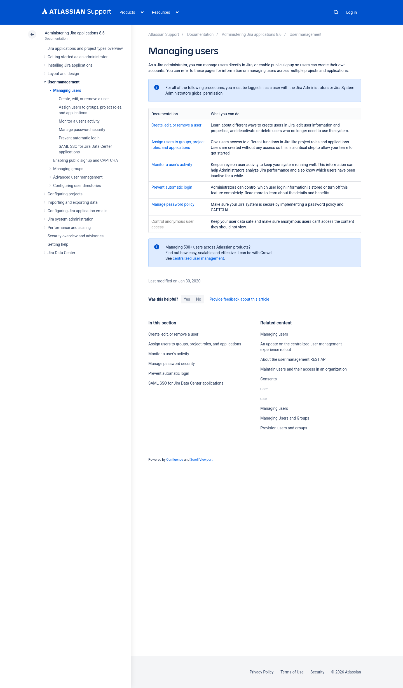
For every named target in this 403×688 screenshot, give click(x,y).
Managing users (67, 90)
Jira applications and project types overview (85, 48)
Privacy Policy (261, 672)
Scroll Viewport (201, 460)
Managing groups (68, 169)
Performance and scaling (69, 227)
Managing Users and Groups (284, 418)
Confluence (174, 460)
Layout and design (63, 73)
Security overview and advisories (76, 236)
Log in (351, 12)
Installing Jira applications (70, 65)
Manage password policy (172, 204)
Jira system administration (70, 219)
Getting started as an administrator (78, 57)
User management (63, 82)
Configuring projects (65, 194)
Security (317, 672)
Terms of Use (291, 672)
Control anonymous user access (172, 224)
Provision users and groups (283, 428)
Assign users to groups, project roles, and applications (178, 145)
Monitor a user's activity (79, 121)
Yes (187, 299)
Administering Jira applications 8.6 (74, 33)
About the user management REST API (293, 359)
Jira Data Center (61, 253)
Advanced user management (78, 177)
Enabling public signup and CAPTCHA (85, 160)
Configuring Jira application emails (77, 211)
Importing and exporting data (73, 202)
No (198, 299)
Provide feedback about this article (239, 299)
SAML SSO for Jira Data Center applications (185, 383)
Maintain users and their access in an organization (303, 369)
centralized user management (198, 258)
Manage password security (82, 129)
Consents (268, 379)
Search (336, 12)
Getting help (58, 244)
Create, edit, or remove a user (84, 99)
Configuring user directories (77, 185)
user (264, 389)
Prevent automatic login (79, 138)
